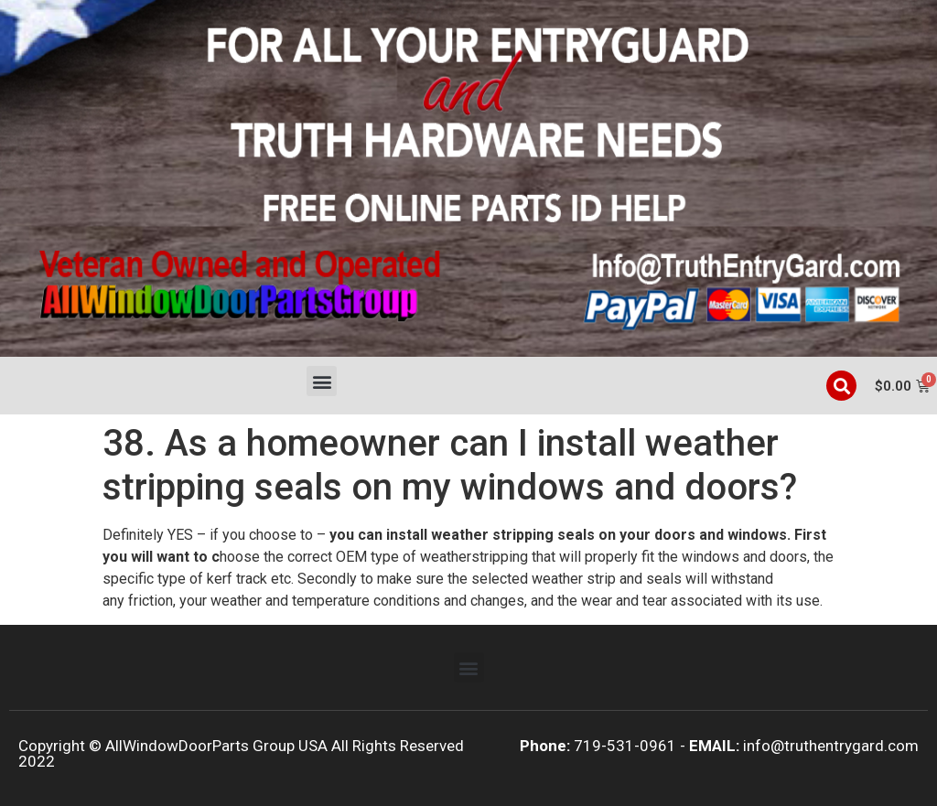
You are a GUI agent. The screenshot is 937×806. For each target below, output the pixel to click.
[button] (322, 381)
